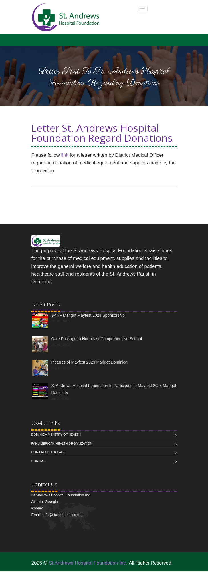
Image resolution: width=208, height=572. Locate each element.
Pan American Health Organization (61, 443)
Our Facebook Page (48, 452)
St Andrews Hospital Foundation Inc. (88, 563)
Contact (38, 461)
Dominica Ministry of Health (56, 434)
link (64, 155)
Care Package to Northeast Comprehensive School (96, 338)
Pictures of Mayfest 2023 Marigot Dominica (89, 362)
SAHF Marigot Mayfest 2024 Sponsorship (88, 315)
